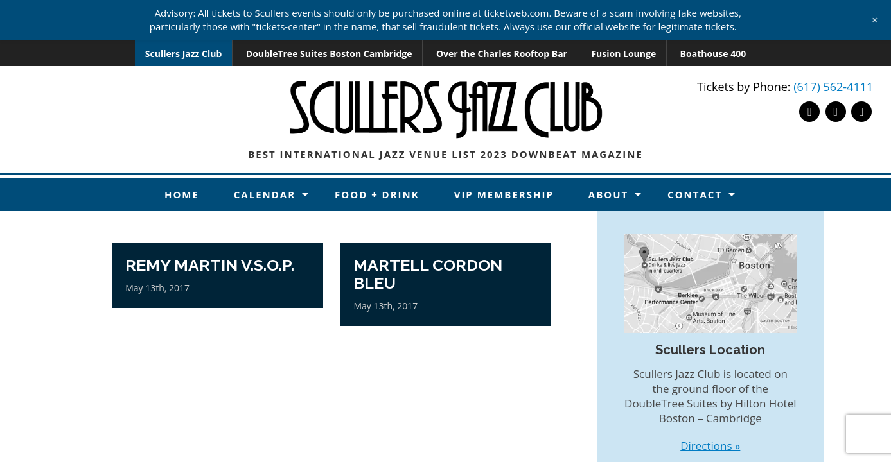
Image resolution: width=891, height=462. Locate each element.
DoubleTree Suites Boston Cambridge (329, 53)
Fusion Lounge (623, 53)
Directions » (710, 445)
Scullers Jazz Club (183, 53)
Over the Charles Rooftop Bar (501, 53)
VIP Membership (504, 194)
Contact (694, 194)
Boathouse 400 (713, 53)
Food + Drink (377, 194)
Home (181, 194)
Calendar (265, 194)
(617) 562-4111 (833, 86)
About (608, 194)
